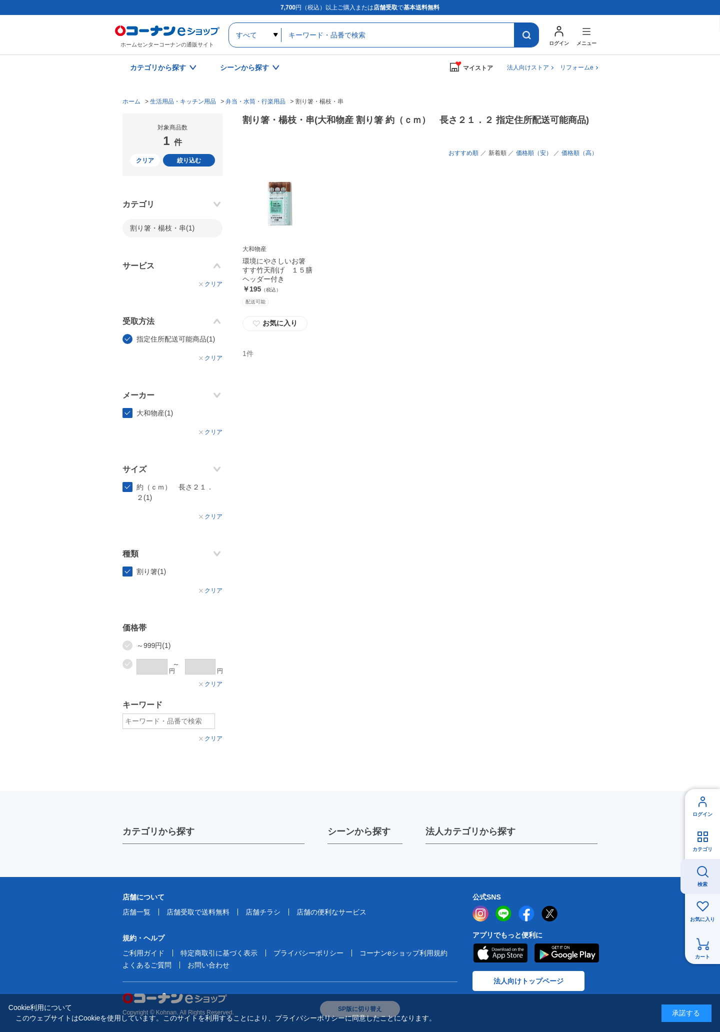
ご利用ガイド (143, 953)
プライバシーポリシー (309, 953)
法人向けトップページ (529, 981)
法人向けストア (528, 67)
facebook (526, 914)
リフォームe (577, 67)
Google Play (566, 953)
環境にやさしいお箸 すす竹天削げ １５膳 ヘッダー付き (281, 270)
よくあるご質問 (147, 965)
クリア (145, 160)
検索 (703, 884)
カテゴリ (702, 849)
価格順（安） (534, 153)
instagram (480, 914)
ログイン (702, 814)
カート (702, 957)
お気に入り (275, 323)
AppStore (500, 953)
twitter (550, 914)
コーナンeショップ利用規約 (404, 953)
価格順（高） (580, 153)
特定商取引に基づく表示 (219, 953)
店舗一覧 (136, 912)
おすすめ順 (463, 153)
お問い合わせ (209, 965)
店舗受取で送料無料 (198, 912)
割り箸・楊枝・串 (162, 228)
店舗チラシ (263, 912)
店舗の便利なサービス (331, 912)
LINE (504, 914)
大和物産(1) (154, 413)
